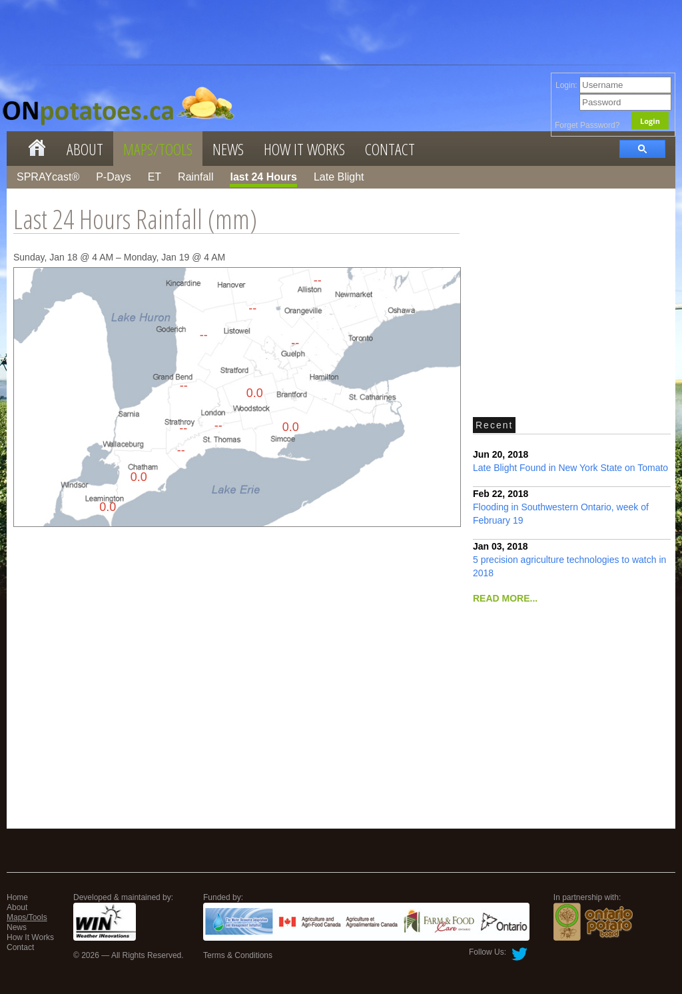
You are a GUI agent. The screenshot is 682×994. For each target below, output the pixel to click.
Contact (390, 149)
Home (17, 897)
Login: (613, 85)
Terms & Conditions (237, 955)
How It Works (304, 149)
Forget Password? (587, 125)
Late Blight (339, 177)
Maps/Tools (157, 149)
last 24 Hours (263, 177)
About (85, 149)
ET (154, 177)
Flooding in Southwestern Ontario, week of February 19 (561, 507)
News (228, 149)
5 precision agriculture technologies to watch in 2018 (569, 559)
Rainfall (195, 177)
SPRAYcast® (48, 177)
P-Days (113, 177)
